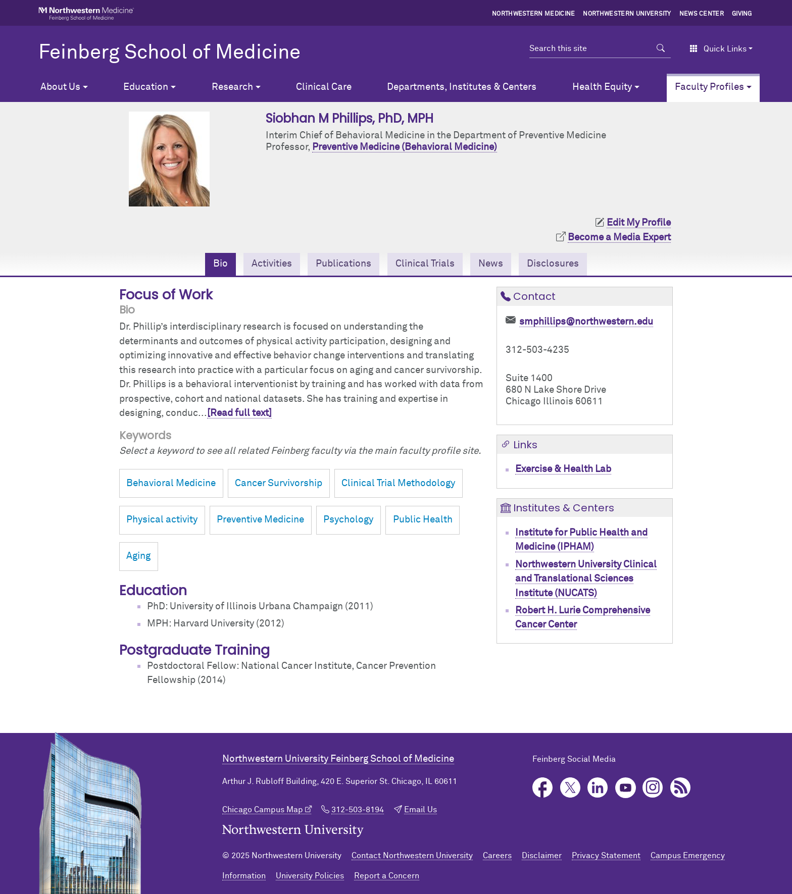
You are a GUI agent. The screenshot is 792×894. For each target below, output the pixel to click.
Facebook (542, 787)
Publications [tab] (343, 264)
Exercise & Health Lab (563, 469)
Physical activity (161, 519)
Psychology (348, 519)
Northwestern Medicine (533, 14)
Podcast (680, 787)
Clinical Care (324, 87)
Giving (742, 14)
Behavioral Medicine (171, 483)
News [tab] (490, 264)
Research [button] (232, 87)
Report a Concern (386, 876)
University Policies (310, 876)
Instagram (652, 787)
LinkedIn (597, 787)
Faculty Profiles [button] (709, 87)
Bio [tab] (220, 264)
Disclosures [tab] (553, 264)
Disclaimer (542, 856)
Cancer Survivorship (278, 483)
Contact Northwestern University (412, 856)
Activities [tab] (272, 264)
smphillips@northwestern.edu (586, 322)
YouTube (625, 787)
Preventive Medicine (260, 519)
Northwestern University (627, 14)
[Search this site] (590, 48)
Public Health (423, 519)
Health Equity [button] (602, 87)
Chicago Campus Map (262, 810)
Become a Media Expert (619, 237)
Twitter (570, 787)
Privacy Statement (606, 856)
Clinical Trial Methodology (398, 483)
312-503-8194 (357, 810)
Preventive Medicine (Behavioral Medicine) (404, 147)
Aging (138, 556)
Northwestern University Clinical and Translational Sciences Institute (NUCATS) (586, 579)
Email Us (420, 810)
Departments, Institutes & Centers (461, 87)
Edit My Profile (639, 223)
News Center (701, 14)
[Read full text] (239, 413)
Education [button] (145, 87)
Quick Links (718, 49)
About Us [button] (60, 87)
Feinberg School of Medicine (169, 53)
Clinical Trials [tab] (425, 264)
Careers (497, 856)
